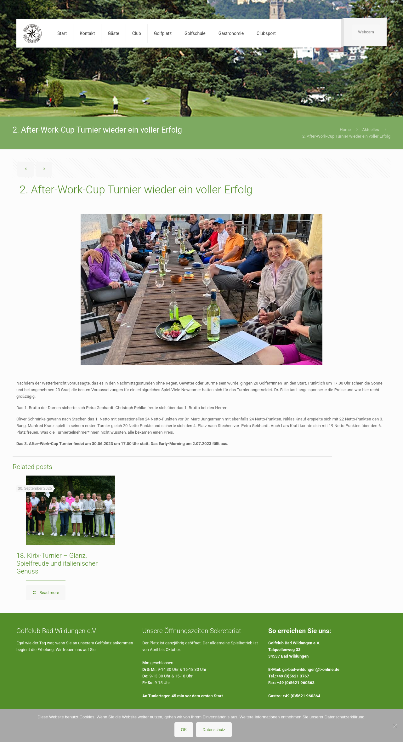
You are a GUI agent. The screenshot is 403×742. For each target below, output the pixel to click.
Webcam (366, 32)
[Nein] (395, 725)
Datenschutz (213, 729)
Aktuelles (370, 129)
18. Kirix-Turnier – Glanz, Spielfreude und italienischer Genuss (57, 563)
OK (184, 729)
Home (345, 129)
